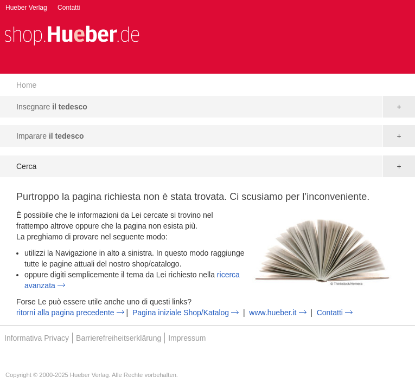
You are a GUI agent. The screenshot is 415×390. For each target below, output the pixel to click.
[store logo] (71, 34)
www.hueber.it (272, 312)
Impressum (187, 338)
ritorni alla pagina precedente (65, 312)
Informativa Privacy (36, 338)
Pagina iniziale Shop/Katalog (180, 312)
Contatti (69, 7)
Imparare (50, 136)
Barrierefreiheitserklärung (118, 338)
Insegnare (51, 106)
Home (26, 85)
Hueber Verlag (26, 7)
